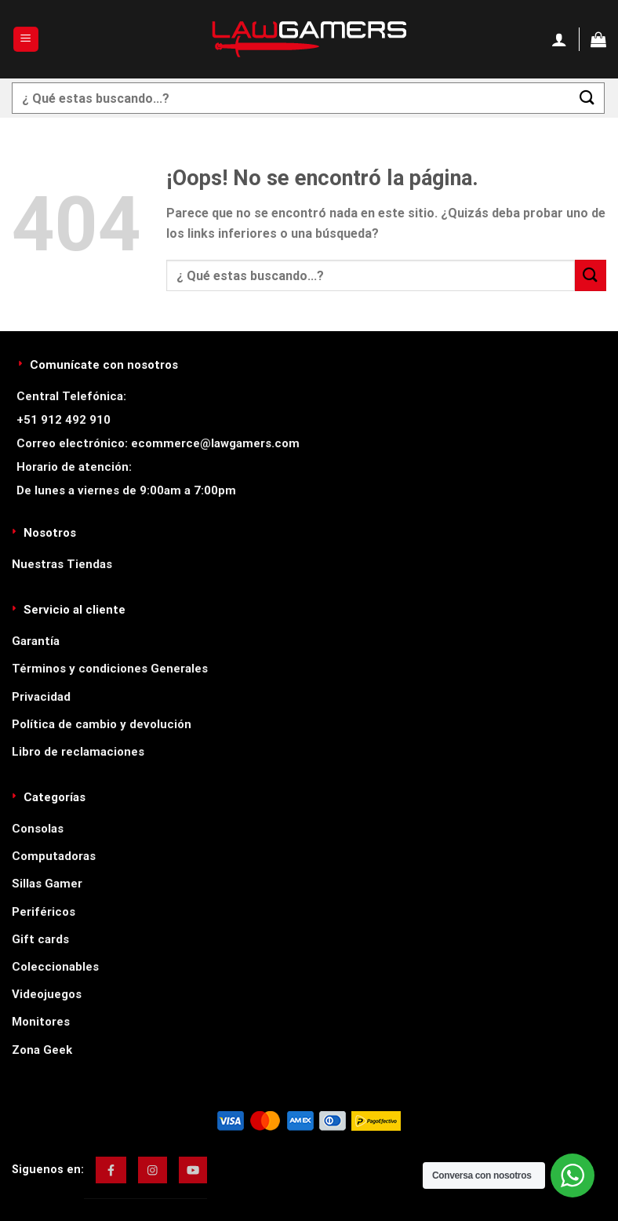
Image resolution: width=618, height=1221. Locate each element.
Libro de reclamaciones (78, 752)
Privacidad (41, 697)
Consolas (38, 829)
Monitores (41, 1022)
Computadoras (54, 856)
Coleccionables (55, 967)
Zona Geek (42, 1050)
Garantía (36, 641)
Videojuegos (47, 994)
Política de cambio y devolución (101, 724)
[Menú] (26, 40)
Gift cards (40, 939)
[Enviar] (587, 97)
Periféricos (43, 912)
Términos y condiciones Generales (110, 669)
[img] (111, 1170)
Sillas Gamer (47, 884)
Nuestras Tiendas (62, 564)
